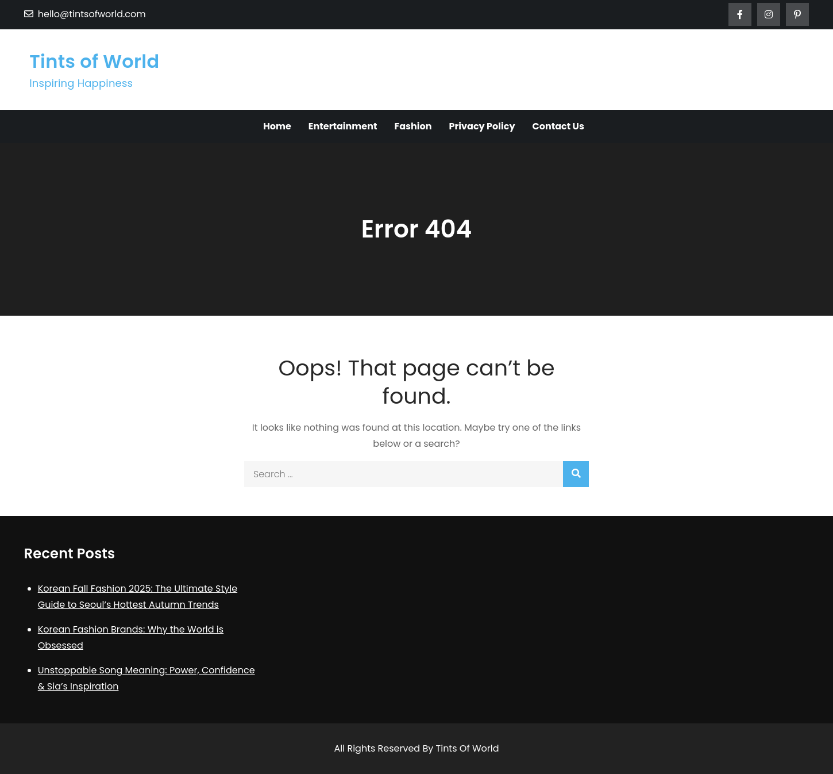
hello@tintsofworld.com (85, 14)
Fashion (412, 126)
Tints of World (94, 61)
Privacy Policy (482, 126)
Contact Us (558, 126)
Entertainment (342, 126)
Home (277, 126)
